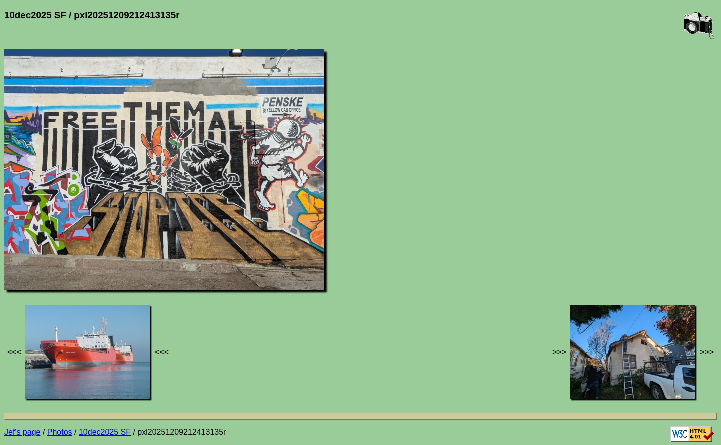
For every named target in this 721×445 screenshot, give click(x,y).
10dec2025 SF (105, 432)
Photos (59, 432)
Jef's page (22, 432)
